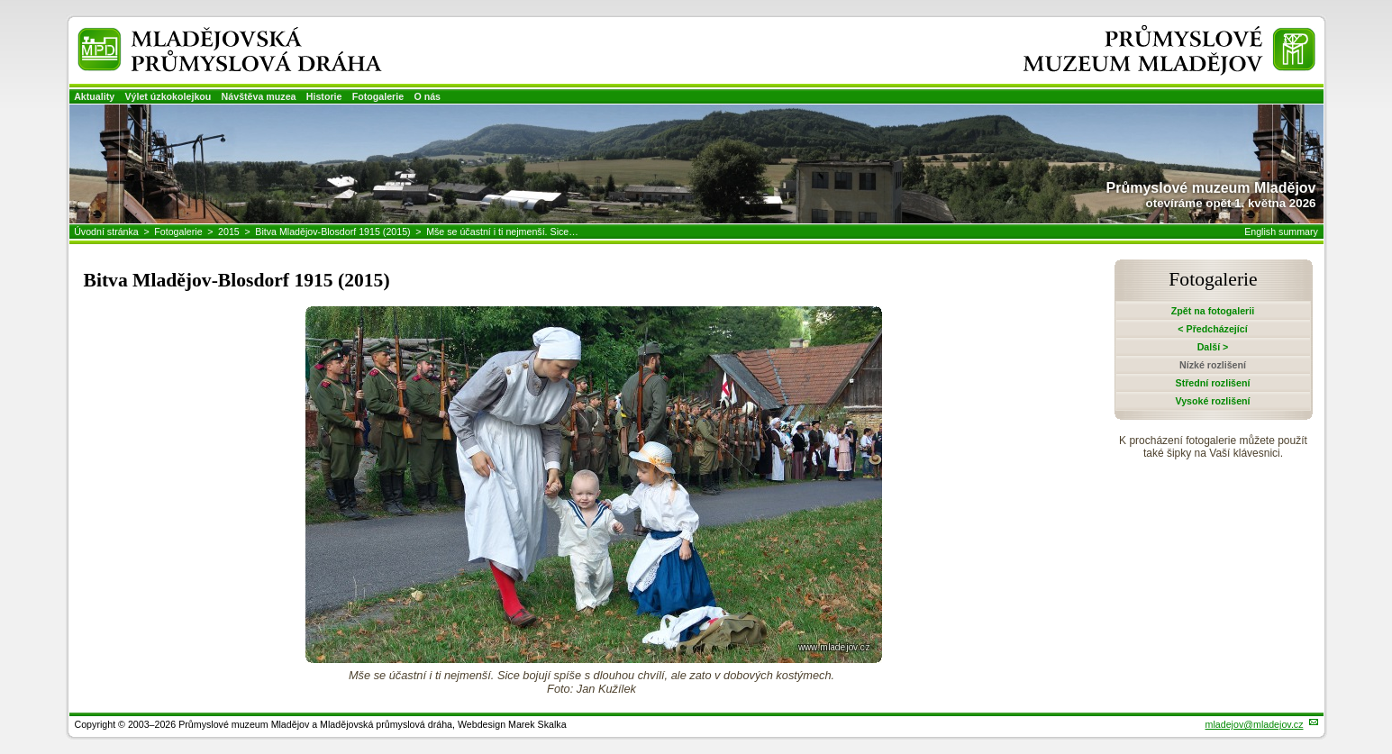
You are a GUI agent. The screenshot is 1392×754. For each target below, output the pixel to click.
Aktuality (94, 96)
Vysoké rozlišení (1212, 400)
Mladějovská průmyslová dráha (205, 34)
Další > (1213, 346)
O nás (427, 96)
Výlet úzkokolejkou (167, 96)
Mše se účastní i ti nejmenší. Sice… (502, 231)
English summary (1281, 231)
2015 (229, 231)
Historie (324, 96)
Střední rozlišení (1213, 382)
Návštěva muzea (259, 96)
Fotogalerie (378, 96)
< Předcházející (1212, 328)
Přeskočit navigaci (1, 1)
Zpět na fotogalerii (1212, 310)
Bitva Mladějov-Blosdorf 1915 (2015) (332, 231)
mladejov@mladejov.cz (1254, 724)
